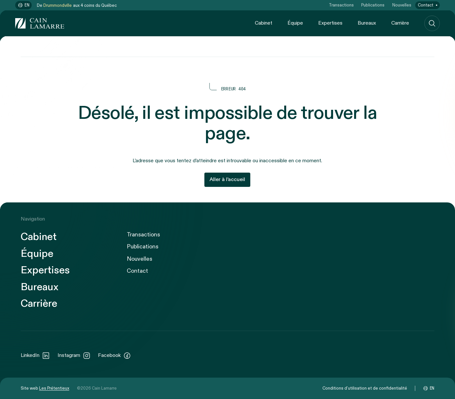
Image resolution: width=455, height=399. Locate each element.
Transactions (341, 5)
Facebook (114, 355)
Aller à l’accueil (227, 179)
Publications (373, 5)
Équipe (295, 23)
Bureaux (367, 23)
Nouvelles (401, 5)
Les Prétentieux (54, 388)
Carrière (400, 23)
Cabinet (263, 23)
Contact (425, 5)
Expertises (330, 23)
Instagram (74, 355)
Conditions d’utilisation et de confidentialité (364, 388)
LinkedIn (35, 355)
